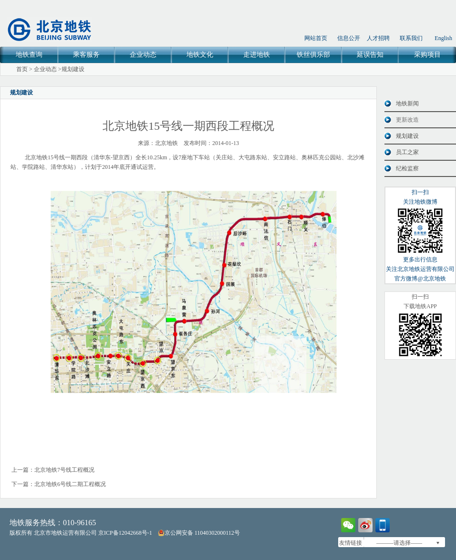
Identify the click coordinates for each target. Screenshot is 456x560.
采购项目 (427, 54)
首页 (22, 69)
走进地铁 (256, 54)
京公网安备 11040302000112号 (199, 532)
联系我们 (411, 38)
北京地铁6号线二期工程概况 (70, 484)
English (443, 38)
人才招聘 (378, 38)
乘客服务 (86, 54)
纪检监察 (407, 168)
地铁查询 (29, 54)
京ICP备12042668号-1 (125, 532)
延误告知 (370, 54)
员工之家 (407, 152)
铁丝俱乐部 (313, 54)
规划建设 (73, 69)
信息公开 (348, 38)
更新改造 (407, 119)
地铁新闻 (407, 103)
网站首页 (315, 38)
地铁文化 (200, 54)
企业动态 (143, 54)
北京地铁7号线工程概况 (64, 470)
